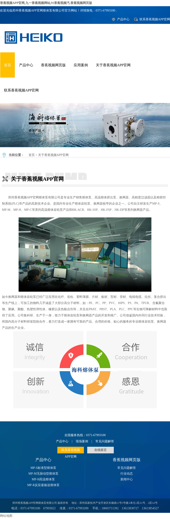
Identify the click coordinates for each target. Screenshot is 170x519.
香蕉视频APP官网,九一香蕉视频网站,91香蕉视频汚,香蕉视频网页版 (46, 3)
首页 (7, 65)
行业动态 (126, 473)
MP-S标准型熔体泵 (43, 468)
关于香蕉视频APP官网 (113, 65)
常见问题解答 (104, 441)
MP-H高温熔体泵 (43, 479)
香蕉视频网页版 (53, 65)
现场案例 (82, 441)
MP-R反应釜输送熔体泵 (43, 485)
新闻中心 (126, 479)
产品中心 (123, 19)
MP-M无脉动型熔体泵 (43, 473)
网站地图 (6, 515)
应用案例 (81, 65)
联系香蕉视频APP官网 (154, 19)
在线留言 (100, 450)
